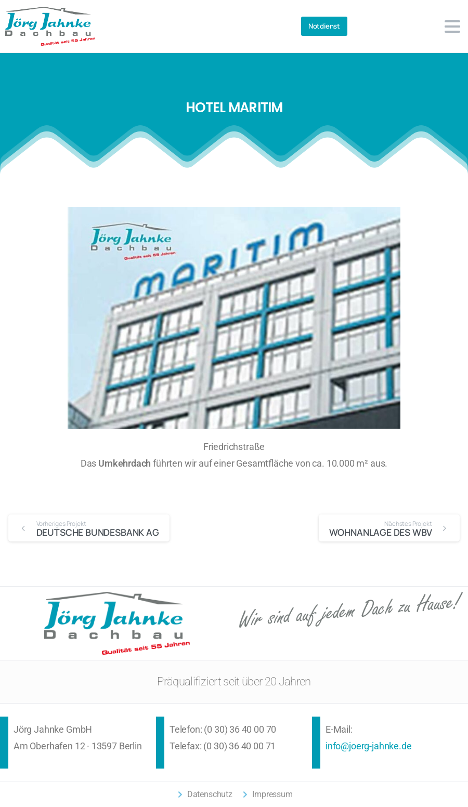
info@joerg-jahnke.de (368, 746)
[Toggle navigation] (452, 26)
